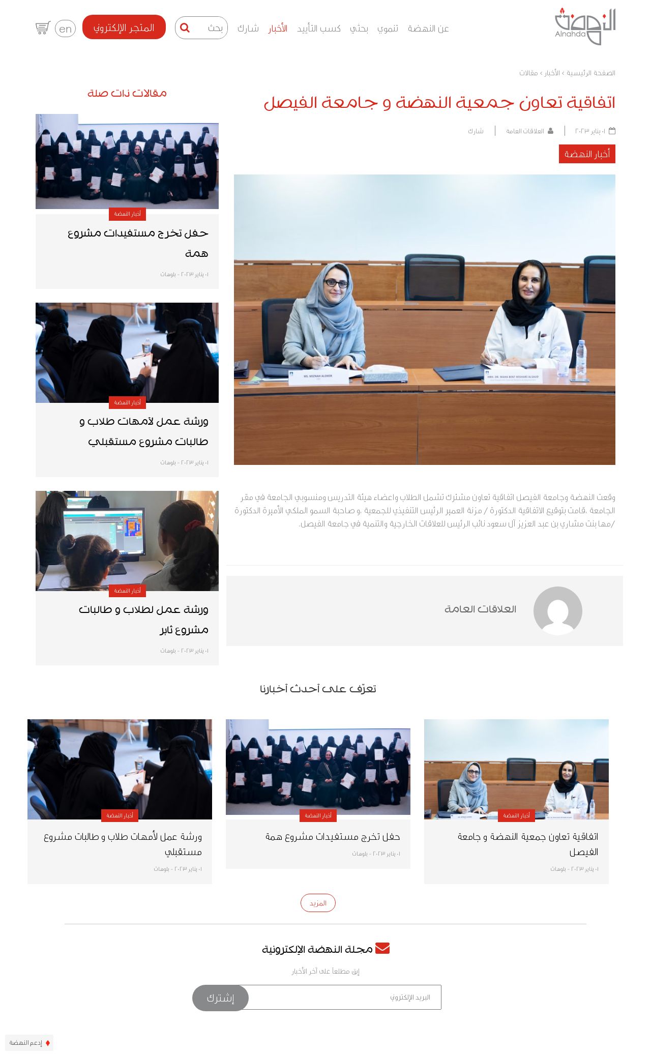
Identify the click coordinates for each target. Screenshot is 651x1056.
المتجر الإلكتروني (124, 27)
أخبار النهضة (587, 153)
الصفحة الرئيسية (590, 73)
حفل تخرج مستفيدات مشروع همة (332, 836)
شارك (248, 28)
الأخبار (278, 28)
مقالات (528, 73)
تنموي (387, 28)
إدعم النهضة (29, 1042)
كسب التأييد (319, 28)
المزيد (318, 903)
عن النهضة (428, 28)
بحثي (359, 28)
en (65, 28)
